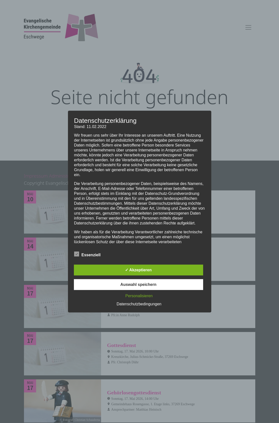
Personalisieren (138, 296)
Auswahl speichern (138, 284)
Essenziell (87, 254)
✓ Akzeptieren (138, 270)
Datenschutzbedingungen (139, 304)
